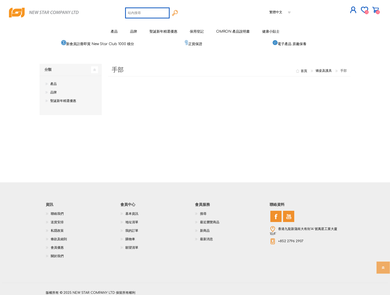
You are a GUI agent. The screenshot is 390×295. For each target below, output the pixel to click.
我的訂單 (131, 227)
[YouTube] (288, 213)
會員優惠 (57, 244)
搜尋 (203, 211)
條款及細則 (59, 236)
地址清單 (131, 219)
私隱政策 (57, 227)
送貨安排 (57, 219)
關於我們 (57, 253)
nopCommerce (331, 285)
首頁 (304, 68)
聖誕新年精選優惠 (63, 98)
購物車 (348, 8)
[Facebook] (276, 213)
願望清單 (131, 244)
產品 (53, 81)
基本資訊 (131, 211)
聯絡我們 (57, 211)
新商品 (205, 227)
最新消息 (206, 236)
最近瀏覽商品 (209, 219)
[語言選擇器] (280, 11)
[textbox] (147, 11)
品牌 (53, 89)
